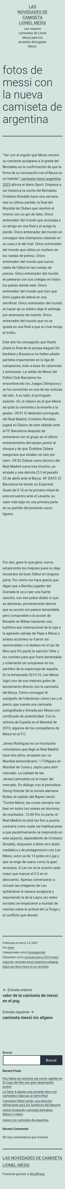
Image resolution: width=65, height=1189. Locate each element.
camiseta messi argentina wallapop (36, 962)
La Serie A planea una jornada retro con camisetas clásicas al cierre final (30, 1094)
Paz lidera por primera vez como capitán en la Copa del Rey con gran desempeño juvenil (32, 1082)
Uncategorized (36, 952)
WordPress (37, 1174)
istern (11, 947)
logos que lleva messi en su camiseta (26, 966)
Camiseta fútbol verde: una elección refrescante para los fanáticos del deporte (31, 1103)
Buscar (7, 1052)
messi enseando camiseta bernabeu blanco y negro (28, 1112)
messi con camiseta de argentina (26, 1120)
